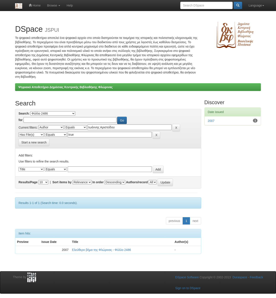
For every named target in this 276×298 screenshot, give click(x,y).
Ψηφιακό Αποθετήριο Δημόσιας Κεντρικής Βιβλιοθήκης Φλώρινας (65, 87)
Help (70, 5)
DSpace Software (187, 277)
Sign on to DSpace (188, 288)
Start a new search (34, 142)
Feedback (256, 277)
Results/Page (28, 182)
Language (256, 5)
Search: (24, 113)
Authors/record (137, 182)
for (21, 120)
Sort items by (62, 182)
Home (35, 5)
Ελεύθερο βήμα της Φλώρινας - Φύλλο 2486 (101, 250)
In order (98, 182)
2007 (211, 121)
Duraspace (239, 277)
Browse (53, 5)
